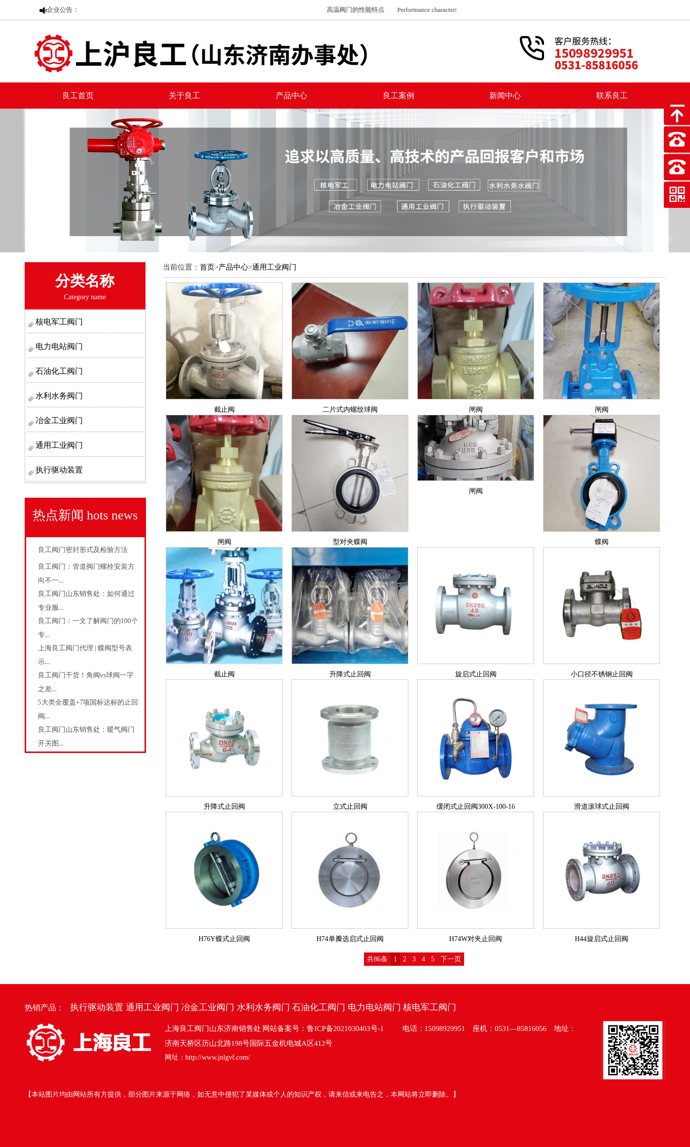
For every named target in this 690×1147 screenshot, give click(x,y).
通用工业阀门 (58, 445)
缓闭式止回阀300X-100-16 (475, 806)
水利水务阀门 (58, 396)
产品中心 (291, 95)
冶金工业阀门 (58, 420)
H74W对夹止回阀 (475, 939)
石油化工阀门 (58, 371)
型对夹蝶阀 (350, 542)
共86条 (377, 959)
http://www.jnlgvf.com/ (217, 1057)
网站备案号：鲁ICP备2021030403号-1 (323, 1028)
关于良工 (184, 95)
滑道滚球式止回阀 (601, 806)
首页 (207, 267)
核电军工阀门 (58, 321)
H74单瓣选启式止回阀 (349, 939)
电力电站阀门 (58, 346)
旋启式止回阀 (476, 674)
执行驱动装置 (58, 470)
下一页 (450, 959)
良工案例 (398, 95)
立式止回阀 (350, 806)
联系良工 (612, 95)
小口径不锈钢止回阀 (602, 674)
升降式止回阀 (350, 674)
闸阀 (476, 409)
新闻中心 (505, 95)
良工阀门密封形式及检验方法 (83, 550)
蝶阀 (602, 542)
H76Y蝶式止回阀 (224, 939)
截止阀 (224, 409)
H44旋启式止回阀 (601, 939)
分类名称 (84, 287)
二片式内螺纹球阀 (350, 409)
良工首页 (78, 95)
